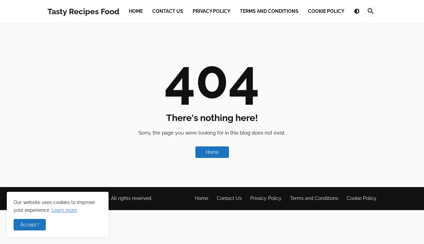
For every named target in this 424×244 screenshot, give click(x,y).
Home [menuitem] (136, 11)
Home (212, 152)
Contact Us (229, 198)
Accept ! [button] (29, 224)
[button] (357, 11)
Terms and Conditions (314, 198)
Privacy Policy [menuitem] (211, 11)
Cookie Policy (362, 198)
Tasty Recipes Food (83, 11)
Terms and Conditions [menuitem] (269, 11)
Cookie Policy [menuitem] (326, 11)
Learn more (64, 210)
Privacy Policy (266, 198)
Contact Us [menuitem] (167, 11)
